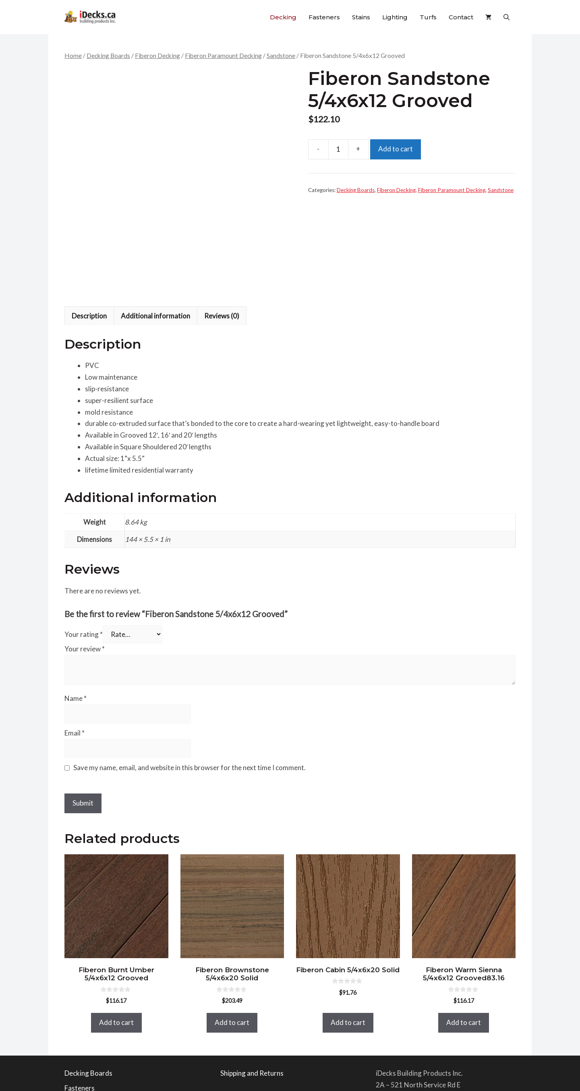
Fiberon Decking (157, 55)
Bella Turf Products (94, 1050)
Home (73, 55)
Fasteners (324, 17)
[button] (506, 17)
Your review (84, 550)
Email (74, 634)
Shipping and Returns (252, 975)
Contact (461, 17)
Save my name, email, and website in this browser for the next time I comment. (189, 669)
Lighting (395, 17)
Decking (283, 17)
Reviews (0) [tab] (221, 217)
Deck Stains (81, 1020)
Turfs (428, 17)
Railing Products (89, 1005)
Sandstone (281, 55)
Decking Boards (108, 55)
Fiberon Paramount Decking (223, 55)
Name (75, 600)
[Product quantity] (338, 149)
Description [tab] (89, 217)
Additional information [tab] (155, 217)
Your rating (83, 536)
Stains (361, 17)
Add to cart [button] (116, 924)
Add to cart (395, 149)
